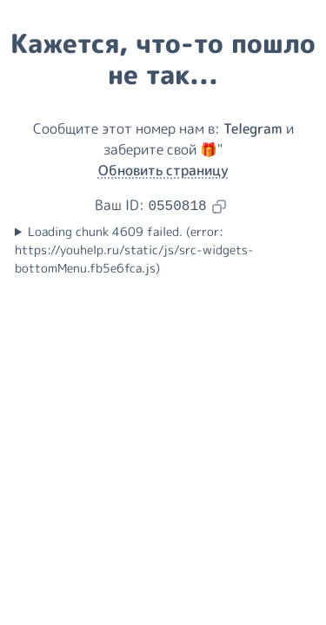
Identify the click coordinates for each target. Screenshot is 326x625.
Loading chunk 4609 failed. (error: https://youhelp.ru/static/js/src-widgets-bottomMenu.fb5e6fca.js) (134, 250)
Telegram (253, 128)
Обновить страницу (163, 170)
